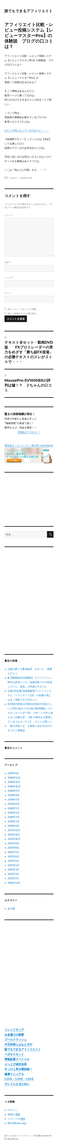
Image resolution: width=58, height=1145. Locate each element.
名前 (7, 262)
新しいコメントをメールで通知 (22, 309)
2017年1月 (13, 878)
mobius (13, 178)
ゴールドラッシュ (15, 1039)
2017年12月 (14, 830)
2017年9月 (13, 843)
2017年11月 (14, 834)
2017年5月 (13, 860)
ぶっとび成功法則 (15, 1064)
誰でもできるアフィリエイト (28, 11)
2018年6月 (14, 803)
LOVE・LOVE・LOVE (19, 1079)
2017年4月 (13, 865)
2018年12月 (14, 777)
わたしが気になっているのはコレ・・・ (26, 130)
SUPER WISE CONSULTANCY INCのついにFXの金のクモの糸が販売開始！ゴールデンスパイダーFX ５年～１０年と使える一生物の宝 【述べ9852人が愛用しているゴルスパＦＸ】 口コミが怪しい (30, 712)
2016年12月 (14, 882)
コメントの (16, 1118)
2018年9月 (14, 790)
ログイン (12, 1110)
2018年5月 (13, 808)
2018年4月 (14, 812)
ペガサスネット (14, 1054)
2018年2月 (13, 821)
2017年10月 (14, 838)
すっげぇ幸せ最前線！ (18, 1069)
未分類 (11, 908)
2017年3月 (13, 869)
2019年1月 (13, 773)
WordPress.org (17, 1123)
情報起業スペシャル (17, 1059)
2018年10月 (14, 786)
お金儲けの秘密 (14, 1034)
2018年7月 (13, 799)
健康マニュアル (14, 1074)
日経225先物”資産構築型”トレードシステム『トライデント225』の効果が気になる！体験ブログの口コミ (29, 695)
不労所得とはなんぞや (18, 1044)
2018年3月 (13, 817)
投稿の (14, 1114)
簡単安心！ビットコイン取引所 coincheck (28, 445)
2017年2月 (13, 874)
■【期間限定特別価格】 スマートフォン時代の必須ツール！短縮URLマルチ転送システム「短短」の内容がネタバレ (30, 682)
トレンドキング (14, 1029)
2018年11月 (14, 782)
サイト (7, 293)
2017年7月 (13, 852)
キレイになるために (17, 1084)
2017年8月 (13, 847)
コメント (8, 215)
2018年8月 (14, 795)
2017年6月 (13, 856)
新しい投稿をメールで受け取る (22, 313)
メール (8, 277)
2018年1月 (13, 825)
